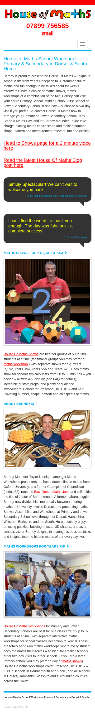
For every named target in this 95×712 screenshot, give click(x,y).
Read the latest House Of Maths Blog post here (43, 163)
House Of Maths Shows (21, 354)
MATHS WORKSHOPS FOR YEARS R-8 (36, 546)
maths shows (72, 661)
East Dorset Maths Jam (51, 492)
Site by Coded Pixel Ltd (16, 707)
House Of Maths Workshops (24, 626)
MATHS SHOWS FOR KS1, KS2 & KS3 (35, 253)
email (47, 33)
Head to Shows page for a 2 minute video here (47, 145)
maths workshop (16, 364)
